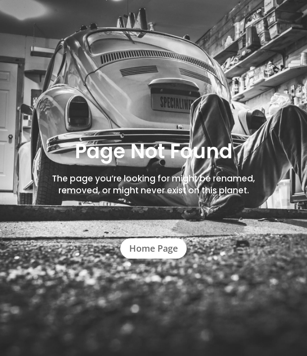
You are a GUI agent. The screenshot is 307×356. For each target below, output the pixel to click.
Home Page (153, 248)
